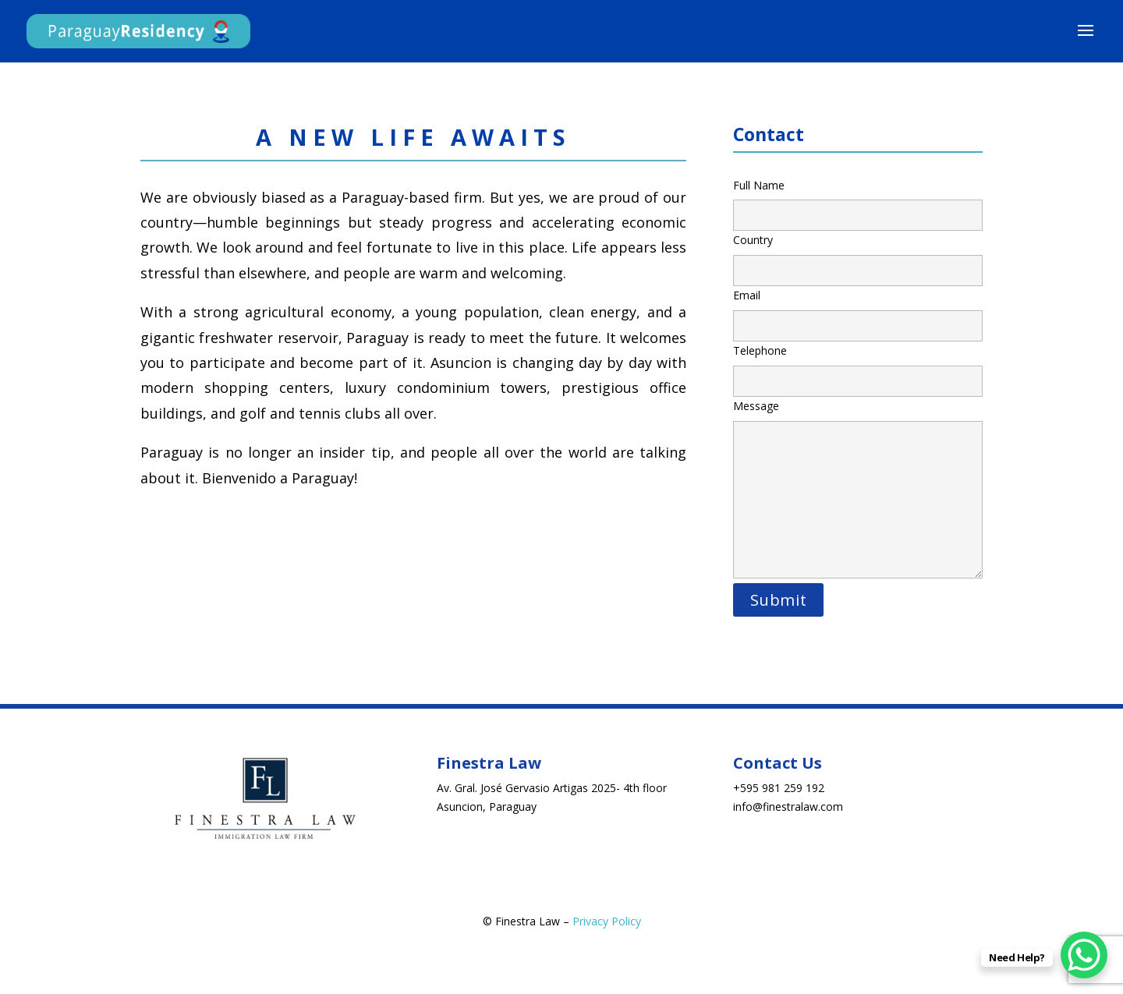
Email (858, 310)
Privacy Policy (606, 921)
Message (858, 490)
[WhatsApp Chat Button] (1084, 955)
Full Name (858, 200)
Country (858, 255)
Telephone (858, 365)
